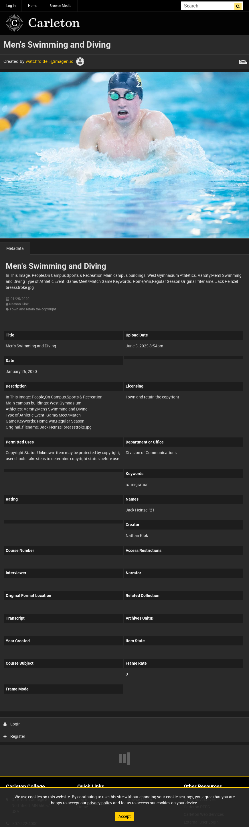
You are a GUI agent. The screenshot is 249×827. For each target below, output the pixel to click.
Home (32, 5)
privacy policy (99, 802)
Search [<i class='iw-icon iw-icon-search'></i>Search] (240, 5)
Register (14, 736)
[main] (124, 405)
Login (12, 724)
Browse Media (61, 5)
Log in (11, 5)
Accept (124, 816)
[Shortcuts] (243, 61)
